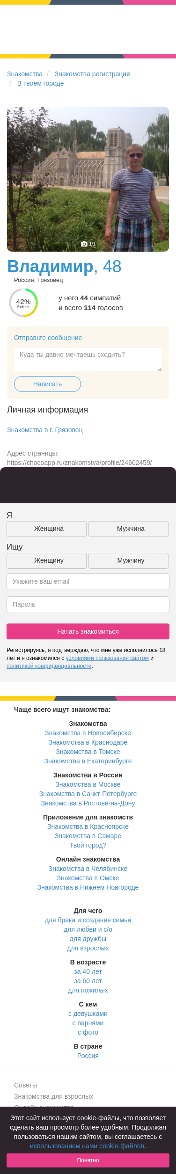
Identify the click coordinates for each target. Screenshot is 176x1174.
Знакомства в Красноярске (88, 826)
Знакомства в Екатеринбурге (88, 761)
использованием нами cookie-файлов (87, 1146)
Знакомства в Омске (88, 878)
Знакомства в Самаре (88, 836)
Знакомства (25, 74)
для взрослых (88, 948)
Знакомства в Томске (88, 751)
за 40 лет (88, 971)
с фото (88, 1032)
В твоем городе (40, 83)
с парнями (88, 1023)
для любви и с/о (88, 929)
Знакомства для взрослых (53, 1096)
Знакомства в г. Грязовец (45, 430)
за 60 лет (88, 981)
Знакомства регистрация (92, 74)
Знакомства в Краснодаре (88, 742)
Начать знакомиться (88, 631)
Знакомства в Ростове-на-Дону (88, 803)
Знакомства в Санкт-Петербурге (88, 793)
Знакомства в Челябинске (88, 868)
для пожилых (88, 990)
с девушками (88, 1013)
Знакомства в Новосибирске (88, 733)
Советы (25, 1085)
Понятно (88, 1160)
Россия (88, 1055)
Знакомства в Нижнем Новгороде (88, 887)
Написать (47, 384)
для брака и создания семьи (88, 920)
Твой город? (88, 845)
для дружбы (88, 938)
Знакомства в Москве (87, 784)
